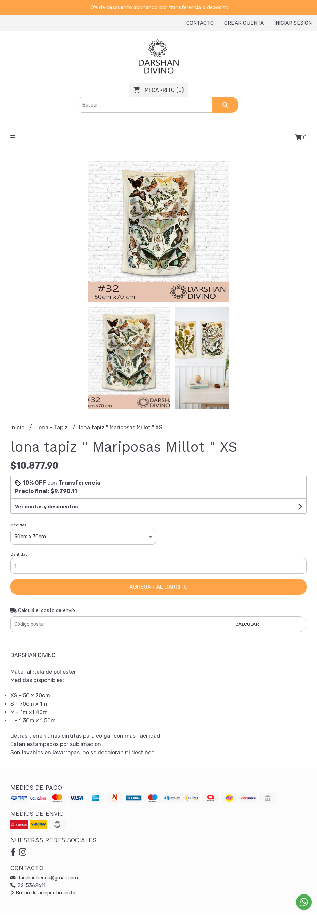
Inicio (18, 427)
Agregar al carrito (158, 587)
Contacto (200, 23)
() (158, 90)
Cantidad (19, 554)
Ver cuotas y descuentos (46, 507)
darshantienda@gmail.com (44, 878)
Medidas (18, 525)
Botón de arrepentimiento (42, 893)
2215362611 (28, 886)
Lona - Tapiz (52, 427)
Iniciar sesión (293, 23)
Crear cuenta (244, 23)
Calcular (247, 624)
